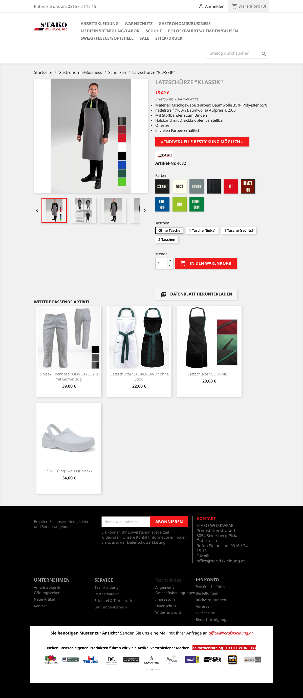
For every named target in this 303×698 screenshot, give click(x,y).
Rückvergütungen (211, 599)
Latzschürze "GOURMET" (209, 373)
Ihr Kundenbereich (111, 607)
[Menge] (161, 263)
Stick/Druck (169, 38)
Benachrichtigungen (213, 619)
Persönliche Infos (210, 586)
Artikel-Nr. (165, 163)
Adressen (204, 606)
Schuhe (154, 31)
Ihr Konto (207, 579)
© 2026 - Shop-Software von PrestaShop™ (151, 691)
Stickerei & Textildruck (113, 600)
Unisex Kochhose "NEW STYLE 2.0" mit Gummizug (69, 376)
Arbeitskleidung (100, 23)
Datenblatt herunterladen (196, 294)
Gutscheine (205, 612)
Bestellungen (207, 593)
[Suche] (237, 53)
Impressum (165, 599)
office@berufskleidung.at (221, 561)
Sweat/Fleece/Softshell (107, 38)
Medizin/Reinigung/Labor (110, 31)
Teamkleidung (107, 587)
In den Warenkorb (205, 263)
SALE (144, 38)
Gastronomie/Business (185, 23)
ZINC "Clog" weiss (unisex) (69, 470)
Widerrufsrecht (168, 612)
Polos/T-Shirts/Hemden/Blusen (203, 31)
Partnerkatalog (107, 593)
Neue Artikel (44, 599)
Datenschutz (166, 605)
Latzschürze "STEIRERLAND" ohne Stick (140, 376)
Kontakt (40, 605)
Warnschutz (139, 23)
